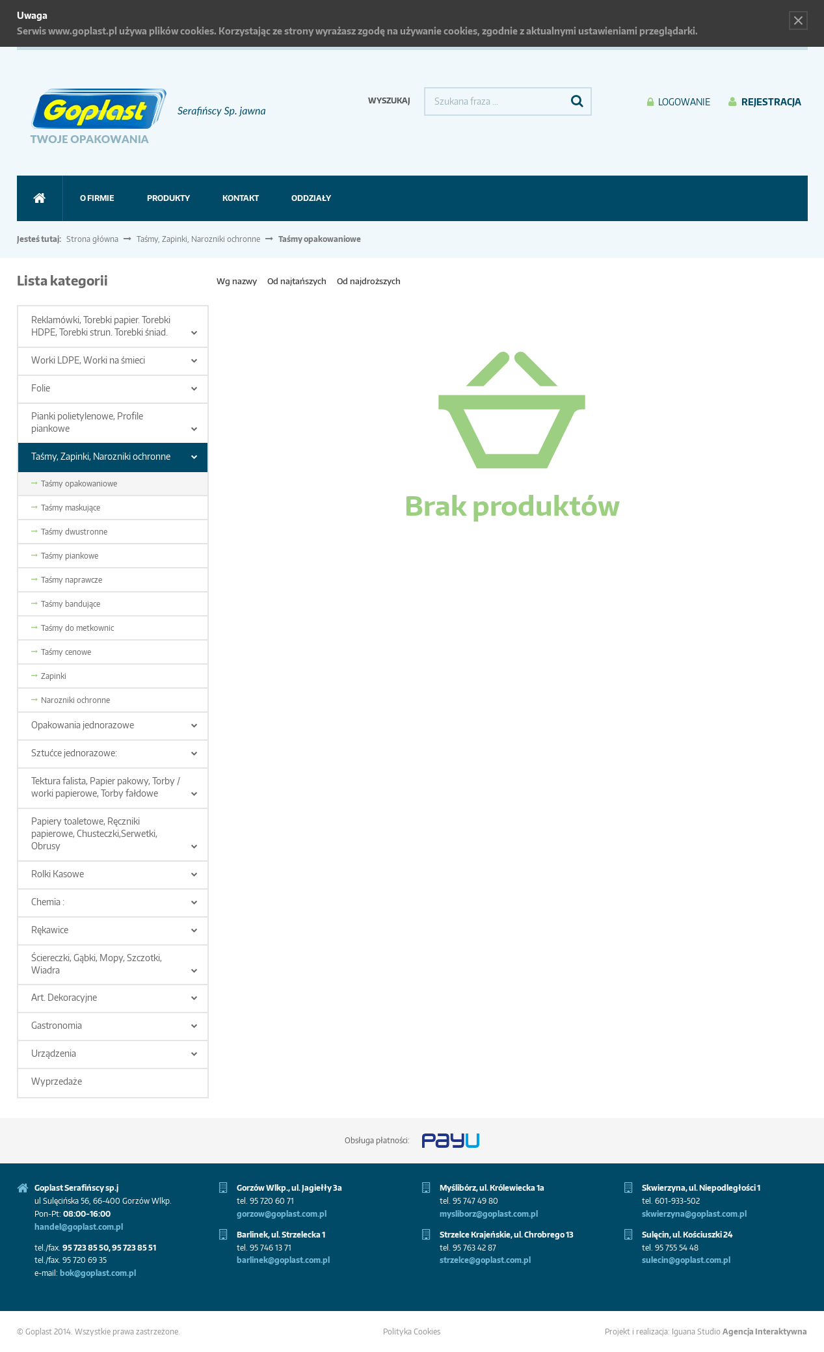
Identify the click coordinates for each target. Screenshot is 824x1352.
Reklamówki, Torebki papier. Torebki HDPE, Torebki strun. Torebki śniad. (100, 326)
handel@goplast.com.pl (78, 1227)
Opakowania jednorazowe (82, 724)
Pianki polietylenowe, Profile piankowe (87, 422)
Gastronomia (56, 1025)
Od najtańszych (296, 281)
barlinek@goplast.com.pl (283, 1260)
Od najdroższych (369, 281)
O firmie (97, 198)
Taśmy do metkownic (77, 628)
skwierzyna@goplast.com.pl (694, 1214)
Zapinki (53, 676)
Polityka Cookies (411, 1331)
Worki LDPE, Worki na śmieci (88, 359)
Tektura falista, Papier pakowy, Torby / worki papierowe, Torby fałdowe (105, 787)
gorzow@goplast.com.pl (281, 1214)
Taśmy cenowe (66, 652)
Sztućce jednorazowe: (74, 752)
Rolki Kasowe (57, 873)
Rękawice (49, 929)
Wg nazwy (237, 281)
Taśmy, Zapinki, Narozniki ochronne (198, 239)
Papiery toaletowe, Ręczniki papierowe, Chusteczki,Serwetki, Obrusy (94, 833)
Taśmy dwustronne (74, 532)
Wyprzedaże (56, 1081)
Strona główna (92, 239)
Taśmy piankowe (69, 556)
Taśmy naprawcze (71, 580)
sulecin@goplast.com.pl (686, 1260)
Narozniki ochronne (75, 700)
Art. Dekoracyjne (64, 997)
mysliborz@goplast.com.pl (489, 1214)
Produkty (168, 198)
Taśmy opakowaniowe (79, 483)
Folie (40, 387)
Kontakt (240, 198)
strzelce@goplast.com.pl (485, 1260)
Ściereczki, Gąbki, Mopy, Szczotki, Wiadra (96, 963)
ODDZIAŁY (311, 198)
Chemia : (47, 901)
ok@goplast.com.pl (100, 1273)
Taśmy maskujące (70, 507)
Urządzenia (53, 1053)
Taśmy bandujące (70, 604)
